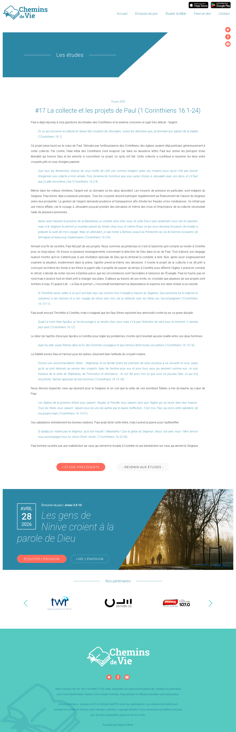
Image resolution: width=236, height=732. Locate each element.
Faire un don (202, 13)
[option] (60, 603)
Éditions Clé (91, 694)
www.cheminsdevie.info (142, 688)
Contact (224, 13)
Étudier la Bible (176, 13)
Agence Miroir (125, 724)
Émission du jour (146, 13)
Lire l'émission (89, 559)
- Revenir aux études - (142, 467)
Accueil (122, 13)
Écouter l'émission (42, 559)
